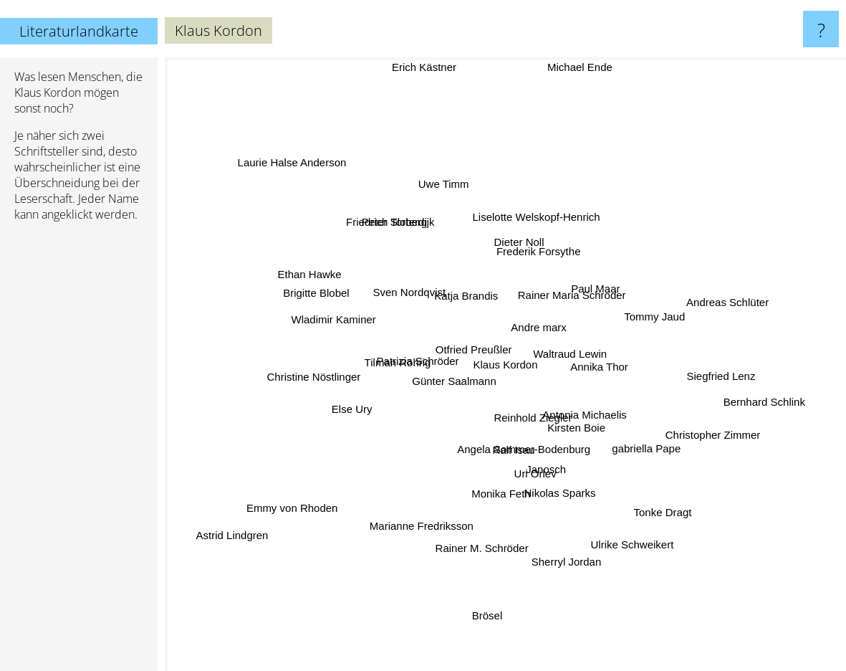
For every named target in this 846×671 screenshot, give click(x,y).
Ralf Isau (517, 443)
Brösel (484, 610)
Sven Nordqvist (406, 296)
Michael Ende (583, 67)
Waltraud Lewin (580, 334)
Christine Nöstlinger (325, 382)
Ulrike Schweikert (621, 523)
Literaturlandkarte (78, 31)
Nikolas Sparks (566, 483)
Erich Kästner (426, 67)
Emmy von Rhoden (306, 507)
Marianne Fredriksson (427, 513)
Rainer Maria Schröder (563, 302)
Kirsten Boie (611, 453)
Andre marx (540, 324)
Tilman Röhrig (400, 371)
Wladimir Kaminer (348, 326)
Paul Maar (636, 281)
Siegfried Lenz (711, 382)
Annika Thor (589, 368)
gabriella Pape (629, 443)
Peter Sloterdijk (395, 227)
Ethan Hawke (330, 285)
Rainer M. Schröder (484, 532)
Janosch (545, 468)
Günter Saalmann (457, 387)
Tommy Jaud (641, 322)
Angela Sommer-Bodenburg (520, 455)
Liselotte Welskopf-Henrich (535, 217)
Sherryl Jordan (560, 545)
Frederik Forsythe (540, 255)
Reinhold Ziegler (530, 422)
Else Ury (337, 405)
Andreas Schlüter (708, 302)
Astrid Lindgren (223, 555)
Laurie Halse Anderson (311, 182)
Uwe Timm (448, 200)
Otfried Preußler (461, 336)
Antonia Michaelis (591, 415)
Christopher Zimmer (683, 426)
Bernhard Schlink (750, 395)
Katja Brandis (473, 304)
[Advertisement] (78, 452)
